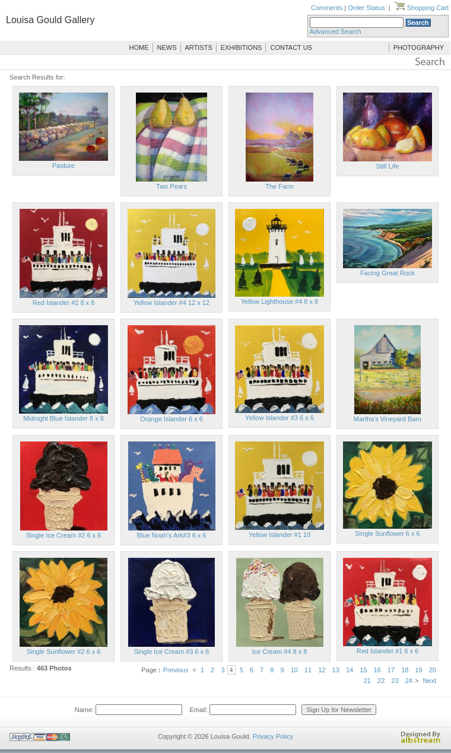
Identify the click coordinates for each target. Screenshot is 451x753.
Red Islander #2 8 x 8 (64, 302)
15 (363, 669)
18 (404, 669)
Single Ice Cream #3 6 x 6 (171, 651)
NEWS (167, 47)
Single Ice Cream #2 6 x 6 (63, 535)
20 (432, 669)
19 (418, 669)
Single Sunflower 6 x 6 (387, 533)
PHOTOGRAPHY (418, 47)
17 (391, 669)
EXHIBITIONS (241, 47)
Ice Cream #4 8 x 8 (279, 651)
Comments (326, 7)
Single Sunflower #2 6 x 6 (64, 651)
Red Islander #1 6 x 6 (388, 650)
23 (394, 680)
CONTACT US (291, 47)
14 (349, 669)
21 (367, 680)
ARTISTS (198, 47)
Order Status (366, 7)
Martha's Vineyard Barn (387, 418)
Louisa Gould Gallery (50, 20)
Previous (176, 669)
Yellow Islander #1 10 (279, 534)
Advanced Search (335, 31)
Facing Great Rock (387, 273)
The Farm (279, 186)
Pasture (63, 165)
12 (321, 669)
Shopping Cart (421, 7)
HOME (139, 47)
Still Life (387, 166)
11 (308, 669)
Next (429, 680)
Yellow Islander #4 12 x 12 (171, 302)
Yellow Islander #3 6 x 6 (279, 417)
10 (294, 669)
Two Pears (171, 186)
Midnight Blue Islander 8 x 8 (63, 418)
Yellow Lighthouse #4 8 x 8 (279, 301)
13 (335, 669)
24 (408, 680)
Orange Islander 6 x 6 (171, 418)
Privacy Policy (273, 736)
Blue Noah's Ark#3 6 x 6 (171, 535)
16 (377, 669)
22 (381, 680)
